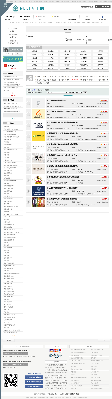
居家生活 (51, 51)
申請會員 (28, 18)
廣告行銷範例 (72, 19)
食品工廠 (84, 68)
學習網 (74, 1)
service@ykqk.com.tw (28, 356)
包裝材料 (51, 54)
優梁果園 (93, 369)
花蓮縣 (91, 80)
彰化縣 (39, 80)
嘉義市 (54, 80)
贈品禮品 (34, 51)
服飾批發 (84, 51)
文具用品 (34, 54)
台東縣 (98, 80)
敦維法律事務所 (75, 355)
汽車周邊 (51, 58)
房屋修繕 (40, 397)
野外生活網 (107, 1)
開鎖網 (84, 1)
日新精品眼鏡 (95, 352)
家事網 (25, 1)
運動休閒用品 (84, 54)
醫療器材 (67, 65)
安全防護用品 (84, 65)
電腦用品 (100, 58)
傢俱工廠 (67, 61)
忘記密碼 (8, 54)
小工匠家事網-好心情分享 (34, 382)
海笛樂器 (73, 372)
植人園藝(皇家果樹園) (77, 358)
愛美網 (79, 1)
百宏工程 (73, 388)
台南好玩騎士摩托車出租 (78, 349)
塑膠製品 (100, 54)
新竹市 (68, 76)
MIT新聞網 (44, 1)
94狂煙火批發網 (75, 383)
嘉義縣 (61, 80)
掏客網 (96, 1)
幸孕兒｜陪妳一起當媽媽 (78, 363)
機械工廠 (84, 58)
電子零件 (67, 58)
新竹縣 (76, 76)
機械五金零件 (67, 51)
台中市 (98, 76)
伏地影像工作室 (75, 361)
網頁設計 (68, 397)
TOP (104, 340)
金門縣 (46, 83)
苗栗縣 (91, 76)
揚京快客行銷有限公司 (69, 394)
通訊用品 (51, 65)
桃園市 (61, 76)
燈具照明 (100, 51)
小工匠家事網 (102, 19)
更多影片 (13, 68)
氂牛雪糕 (73, 366)
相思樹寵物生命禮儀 (96, 355)
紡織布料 (100, 65)
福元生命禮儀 (95, 363)
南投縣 (105, 76)
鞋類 (34, 68)
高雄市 (76, 80)
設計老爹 (8, 1)
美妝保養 (51, 61)
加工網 (30, 1)
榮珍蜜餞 (93, 358)
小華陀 (101, 1)
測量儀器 (34, 58)
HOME (9, 340)
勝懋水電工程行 (95, 377)
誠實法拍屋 (94, 366)
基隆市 (39, 76)
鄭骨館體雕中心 (75, 380)
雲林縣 (46, 80)
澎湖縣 (105, 80)
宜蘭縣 (83, 76)
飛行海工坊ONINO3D (97, 361)
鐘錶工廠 (100, 68)
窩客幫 (14, 1)
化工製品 (34, 65)
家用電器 (34, 61)
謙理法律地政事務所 (77, 386)
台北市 (46, 76)
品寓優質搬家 (95, 386)
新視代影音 (94, 374)
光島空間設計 (95, 383)
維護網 (34, 397)
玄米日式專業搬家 (96, 380)
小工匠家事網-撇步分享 (34, 377)
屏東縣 (83, 80)
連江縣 (39, 83)
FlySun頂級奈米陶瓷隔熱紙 (78, 377)
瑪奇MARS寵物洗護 (76, 369)
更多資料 (13, 95)
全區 (33, 90)
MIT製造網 (37, 1)
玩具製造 (100, 61)
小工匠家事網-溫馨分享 (34, 386)
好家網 (90, 1)
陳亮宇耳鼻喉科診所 (96, 388)
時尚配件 (67, 54)
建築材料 (84, 61)
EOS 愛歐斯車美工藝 (97, 349)
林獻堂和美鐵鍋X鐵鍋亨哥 (78, 352)
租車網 (63, 1)
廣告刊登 (87, 19)
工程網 (20, 1)
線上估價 (11, 18)
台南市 (68, 80)
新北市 (54, 76)
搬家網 (57, 1)
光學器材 (51, 68)
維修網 (68, 1)
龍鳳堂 (73, 374)
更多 (13, 93)
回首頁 (8, 8)
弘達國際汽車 (95, 372)
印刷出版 (67, 68)
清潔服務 (51, 1)
